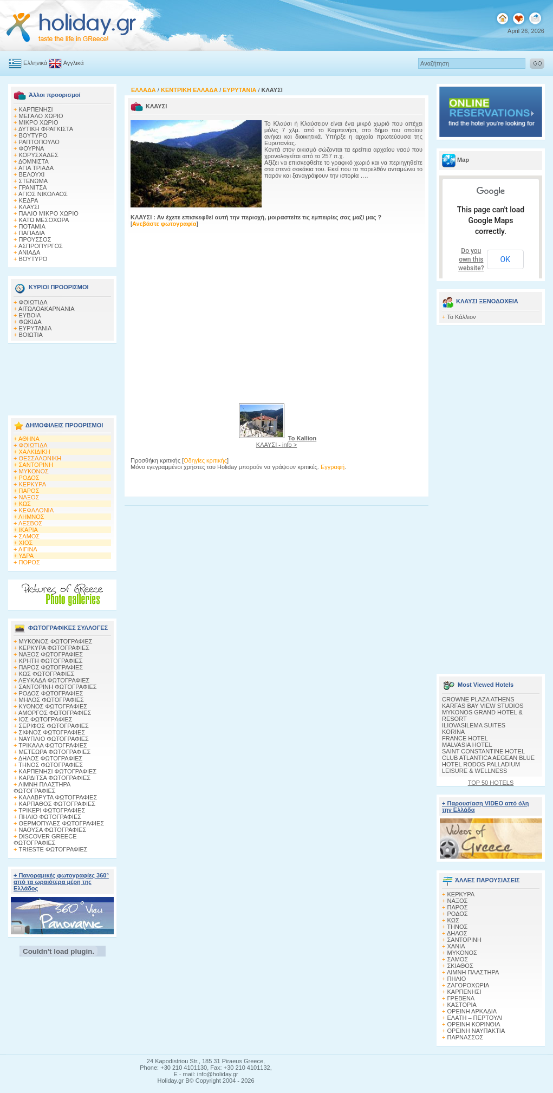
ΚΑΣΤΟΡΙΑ (462, 1004)
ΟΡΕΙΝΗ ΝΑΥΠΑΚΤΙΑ (476, 1030)
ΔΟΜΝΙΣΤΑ (33, 161)
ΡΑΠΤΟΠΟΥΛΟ (39, 142)
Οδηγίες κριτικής (205, 460)
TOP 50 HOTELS (491, 782)
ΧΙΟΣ (26, 542)
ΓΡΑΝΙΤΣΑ (33, 187)
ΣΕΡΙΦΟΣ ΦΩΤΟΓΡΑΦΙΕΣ (54, 726)
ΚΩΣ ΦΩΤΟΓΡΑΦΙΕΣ (47, 674)
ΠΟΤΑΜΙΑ (32, 226)
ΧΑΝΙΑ (456, 946)
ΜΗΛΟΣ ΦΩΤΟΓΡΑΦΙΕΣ (51, 700)
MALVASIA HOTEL (467, 744)
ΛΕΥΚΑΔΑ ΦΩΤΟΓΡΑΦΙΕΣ (53, 680)
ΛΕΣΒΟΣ (30, 523)
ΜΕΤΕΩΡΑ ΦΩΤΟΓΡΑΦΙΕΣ (55, 752)
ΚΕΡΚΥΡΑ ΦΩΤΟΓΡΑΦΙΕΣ (54, 648)
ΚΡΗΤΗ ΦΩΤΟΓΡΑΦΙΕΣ (51, 661)
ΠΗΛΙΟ (456, 978)
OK (505, 259)
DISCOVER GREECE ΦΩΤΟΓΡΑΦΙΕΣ (45, 839)
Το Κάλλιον (461, 317)
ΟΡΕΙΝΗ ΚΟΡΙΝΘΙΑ (473, 1024)
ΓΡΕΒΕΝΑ (461, 998)
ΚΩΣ (25, 503)
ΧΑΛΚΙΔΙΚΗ (34, 451)
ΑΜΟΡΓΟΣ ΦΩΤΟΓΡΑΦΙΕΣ (55, 713)
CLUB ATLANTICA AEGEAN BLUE (488, 757)
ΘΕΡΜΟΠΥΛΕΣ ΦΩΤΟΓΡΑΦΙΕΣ (62, 823)
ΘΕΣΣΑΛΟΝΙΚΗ (40, 458)
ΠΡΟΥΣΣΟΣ (35, 239)
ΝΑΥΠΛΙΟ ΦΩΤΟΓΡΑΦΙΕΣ (54, 739)
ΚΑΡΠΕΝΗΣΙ (36, 109)
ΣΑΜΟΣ (29, 536)
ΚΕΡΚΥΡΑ (33, 484)
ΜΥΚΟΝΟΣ (34, 471)
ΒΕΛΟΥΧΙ (32, 174)
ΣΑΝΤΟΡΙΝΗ (36, 464)
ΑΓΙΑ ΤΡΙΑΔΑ (36, 168)
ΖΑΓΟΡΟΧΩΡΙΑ (468, 985)
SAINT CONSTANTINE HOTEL (483, 751)
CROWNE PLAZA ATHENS (478, 699)
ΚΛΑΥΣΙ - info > (286, 441)
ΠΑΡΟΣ (29, 490)
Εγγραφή (332, 467)
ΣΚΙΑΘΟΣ (460, 965)
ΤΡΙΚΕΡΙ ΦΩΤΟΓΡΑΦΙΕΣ (51, 810)
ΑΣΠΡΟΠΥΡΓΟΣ (40, 246)
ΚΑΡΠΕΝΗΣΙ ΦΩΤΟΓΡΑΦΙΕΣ (58, 771)
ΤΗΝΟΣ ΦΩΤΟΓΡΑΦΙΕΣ (50, 765)
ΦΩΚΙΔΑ (30, 321)
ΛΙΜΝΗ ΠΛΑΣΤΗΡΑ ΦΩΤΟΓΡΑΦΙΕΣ (42, 787)
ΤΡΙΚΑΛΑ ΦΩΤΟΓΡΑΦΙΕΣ (52, 745)
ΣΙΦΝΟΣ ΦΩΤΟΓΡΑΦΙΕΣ (52, 732)
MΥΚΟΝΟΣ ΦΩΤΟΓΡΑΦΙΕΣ (56, 641)
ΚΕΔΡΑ (28, 200)
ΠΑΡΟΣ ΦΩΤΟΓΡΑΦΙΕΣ (51, 667)
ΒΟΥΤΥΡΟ (33, 135)
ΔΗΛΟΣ (457, 933)
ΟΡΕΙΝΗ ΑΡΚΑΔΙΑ (472, 1011)
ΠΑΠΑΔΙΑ (32, 233)
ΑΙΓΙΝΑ (27, 549)
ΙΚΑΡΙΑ (28, 529)
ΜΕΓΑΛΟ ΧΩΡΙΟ (41, 116)
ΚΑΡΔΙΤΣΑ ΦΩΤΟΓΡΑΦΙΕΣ (55, 778)
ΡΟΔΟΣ (29, 477)
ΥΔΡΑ (26, 555)
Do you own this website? (471, 259)
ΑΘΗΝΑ (29, 438)
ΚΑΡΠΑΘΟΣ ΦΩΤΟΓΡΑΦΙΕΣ (57, 804)
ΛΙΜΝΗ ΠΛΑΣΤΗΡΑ (473, 972)
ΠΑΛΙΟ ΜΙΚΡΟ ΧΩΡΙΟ (49, 213)
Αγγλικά (73, 63)
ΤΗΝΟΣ (457, 926)
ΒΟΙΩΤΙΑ (31, 334)
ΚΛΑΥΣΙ (29, 207)
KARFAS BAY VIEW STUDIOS (483, 705)
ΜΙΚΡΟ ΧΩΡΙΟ (38, 122)
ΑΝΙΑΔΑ (29, 252)
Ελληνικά (35, 63)
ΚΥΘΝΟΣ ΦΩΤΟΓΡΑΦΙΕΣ (53, 706)
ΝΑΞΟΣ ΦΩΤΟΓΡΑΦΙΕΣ (51, 654)
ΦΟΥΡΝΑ (31, 148)
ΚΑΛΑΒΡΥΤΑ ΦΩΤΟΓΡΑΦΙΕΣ (58, 797)
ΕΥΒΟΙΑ (30, 315)
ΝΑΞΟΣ (29, 497)
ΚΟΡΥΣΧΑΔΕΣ (38, 155)
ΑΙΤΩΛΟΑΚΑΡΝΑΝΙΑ (46, 308)
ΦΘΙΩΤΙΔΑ (33, 302)
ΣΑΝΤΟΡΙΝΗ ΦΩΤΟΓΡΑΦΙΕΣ (58, 687)
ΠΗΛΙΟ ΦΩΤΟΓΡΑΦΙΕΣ (50, 817)
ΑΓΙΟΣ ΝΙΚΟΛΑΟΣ (43, 194)
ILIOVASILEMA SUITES (473, 725)
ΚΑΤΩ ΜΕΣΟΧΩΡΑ (44, 220)
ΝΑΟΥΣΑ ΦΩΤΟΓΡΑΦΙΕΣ (53, 830)
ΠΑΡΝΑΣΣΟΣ (465, 1037)
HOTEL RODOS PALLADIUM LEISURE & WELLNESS (481, 767)
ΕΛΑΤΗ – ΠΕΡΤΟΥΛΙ (475, 1017)
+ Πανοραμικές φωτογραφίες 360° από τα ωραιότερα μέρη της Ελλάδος (61, 882)
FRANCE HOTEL (465, 738)
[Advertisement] (62, 376)
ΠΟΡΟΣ (29, 562)
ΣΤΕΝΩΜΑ (33, 181)
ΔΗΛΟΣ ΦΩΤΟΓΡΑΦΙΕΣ (50, 758)
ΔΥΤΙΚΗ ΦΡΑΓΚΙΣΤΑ (45, 129)
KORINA (453, 731)
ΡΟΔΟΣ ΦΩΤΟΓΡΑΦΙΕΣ (51, 693)
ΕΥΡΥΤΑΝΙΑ (35, 328)
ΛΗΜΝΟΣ (31, 516)
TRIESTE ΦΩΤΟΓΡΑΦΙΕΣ (53, 849)
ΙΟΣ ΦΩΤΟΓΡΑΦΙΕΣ (46, 719)
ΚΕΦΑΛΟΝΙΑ (36, 510)
